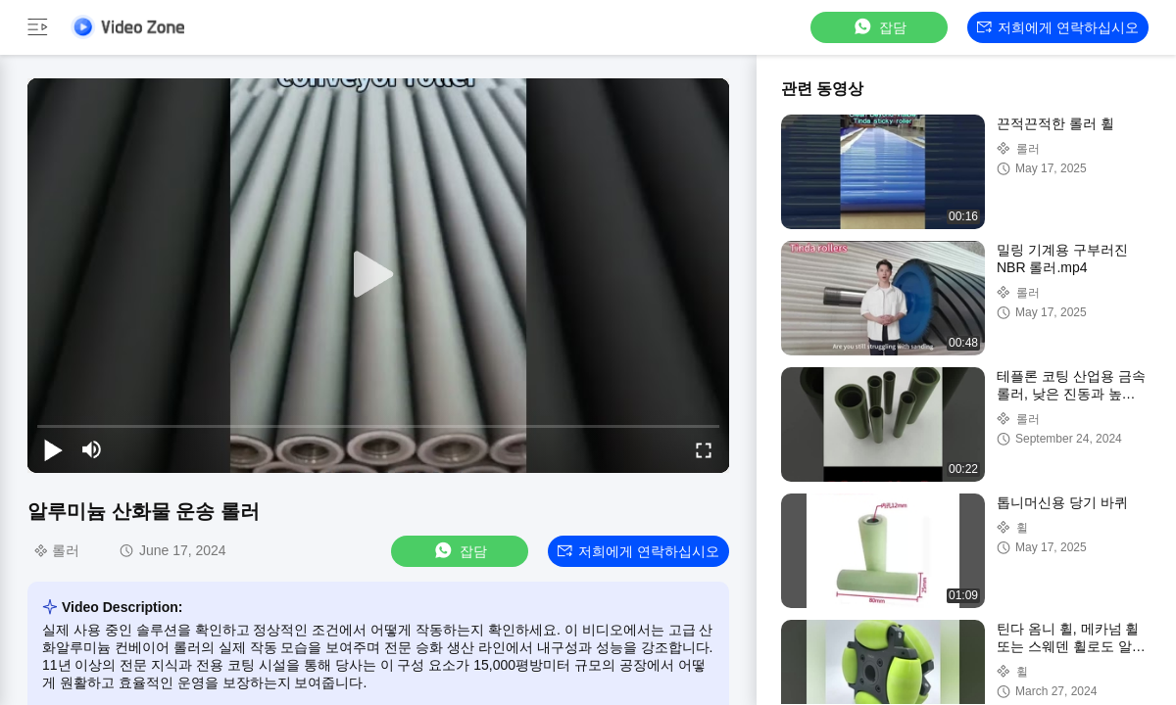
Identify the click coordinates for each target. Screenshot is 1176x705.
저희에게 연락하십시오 (1058, 27)
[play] (378, 275)
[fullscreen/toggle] (703, 449)
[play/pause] (53, 449)
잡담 (879, 27)
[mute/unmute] (92, 449)
